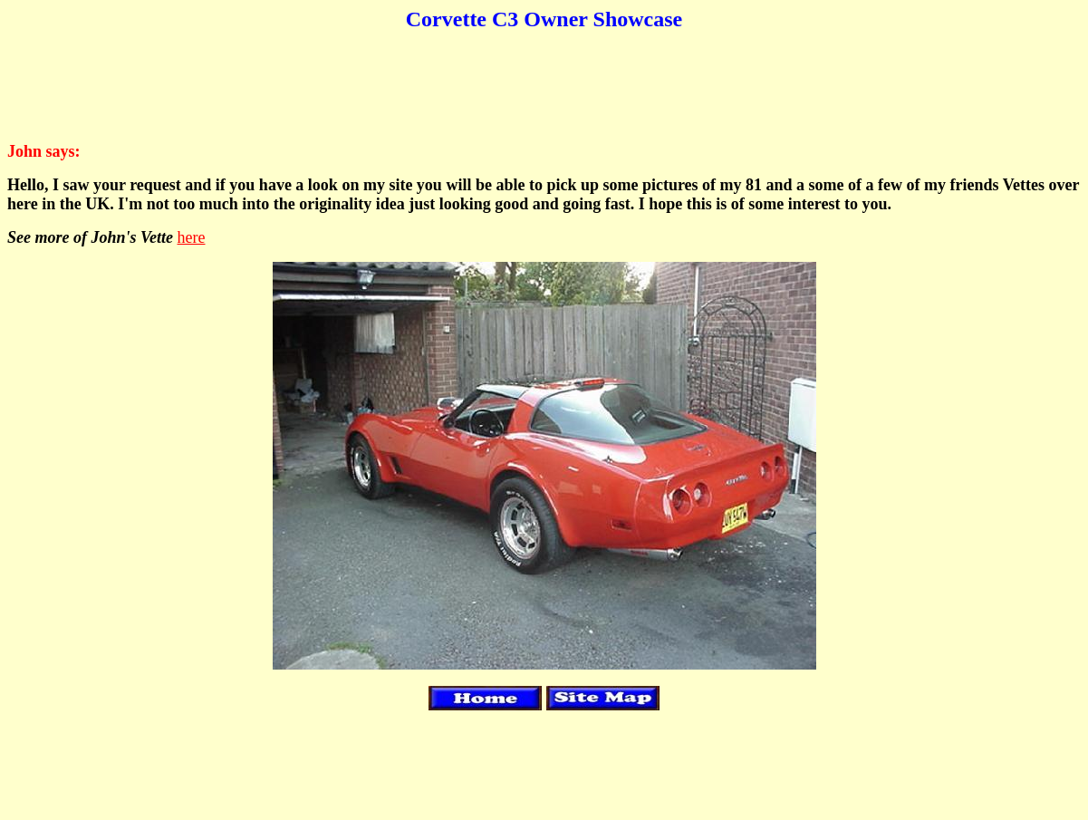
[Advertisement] (544, 87)
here (192, 237)
